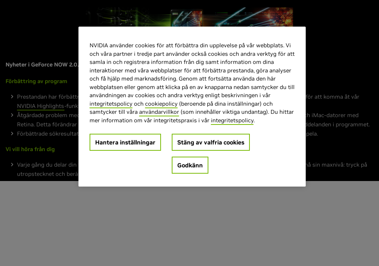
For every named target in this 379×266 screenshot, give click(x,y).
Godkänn (190, 165)
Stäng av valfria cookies (210, 142)
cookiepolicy (161, 103)
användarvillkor (159, 111)
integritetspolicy (111, 103)
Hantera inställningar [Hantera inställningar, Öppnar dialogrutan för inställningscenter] (125, 142)
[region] (192, 107)
